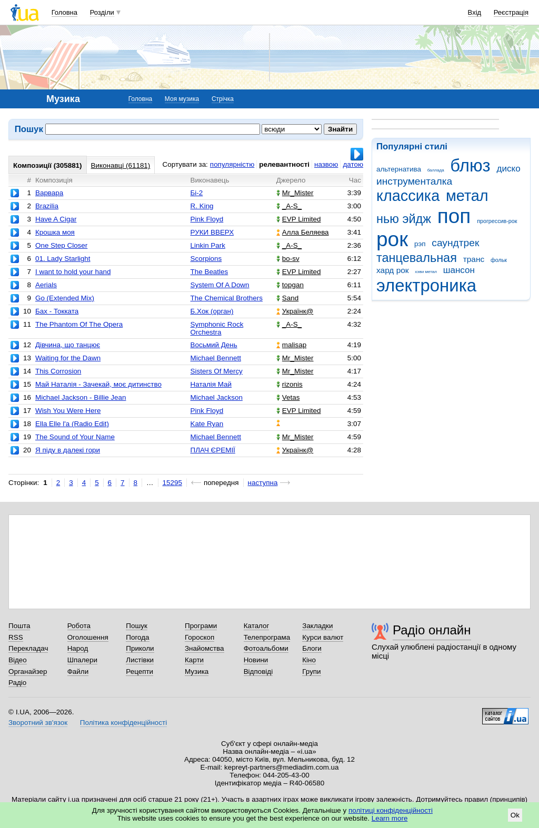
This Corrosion (58, 371)
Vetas (288, 397)
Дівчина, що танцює (67, 345)
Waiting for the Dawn (68, 358)
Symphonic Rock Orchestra (217, 328)
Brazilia (46, 206)
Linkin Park (208, 245)
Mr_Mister (295, 193)
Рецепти (139, 671)
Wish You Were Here (68, 411)
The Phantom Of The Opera (79, 324)
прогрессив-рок (497, 221)
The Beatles (209, 272)
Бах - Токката (56, 311)
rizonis (289, 384)
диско (508, 169)
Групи (311, 671)
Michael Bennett (216, 358)
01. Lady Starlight (63, 258)
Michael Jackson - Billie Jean (80, 397)
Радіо (17, 682)
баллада (435, 170)
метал (467, 195)
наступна (263, 483)
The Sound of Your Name (75, 437)
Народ (77, 648)
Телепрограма (267, 637)
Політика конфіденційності (123, 722)
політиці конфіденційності (390, 810)
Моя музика (182, 99)
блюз (470, 165)
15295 (172, 483)
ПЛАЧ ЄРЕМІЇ (213, 450)
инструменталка (414, 181)
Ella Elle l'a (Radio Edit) (72, 424)
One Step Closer (61, 245)
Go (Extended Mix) (64, 298)
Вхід (475, 12)
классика (408, 195)
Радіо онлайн (432, 630)
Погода (137, 637)
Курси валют (322, 637)
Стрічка (223, 99)
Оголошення (87, 637)
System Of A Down (220, 285)
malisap (291, 345)
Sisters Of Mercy (217, 371)
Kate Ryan (207, 424)
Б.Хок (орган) (212, 311)
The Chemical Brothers (227, 298)
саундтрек (455, 242)
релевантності (284, 164)
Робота (79, 626)
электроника (426, 285)
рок (392, 239)
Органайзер (27, 671)
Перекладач (28, 648)
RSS (15, 637)
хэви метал (426, 271)
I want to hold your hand (73, 272)
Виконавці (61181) (121, 165)
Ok (515, 815)
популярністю (232, 164)
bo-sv (288, 258)
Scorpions (206, 258)
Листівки (140, 660)
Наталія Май (211, 384)
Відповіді (258, 671)
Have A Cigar (55, 219)
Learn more (390, 818)
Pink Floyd (207, 219)
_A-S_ (289, 206)
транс (474, 259)
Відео (17, 660)
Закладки (317, 626)
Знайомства (204, 648)
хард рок (392, 270)
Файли (78, 671)
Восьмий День (214, 345)
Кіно (309, 660)
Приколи (140, 648)
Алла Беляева (302, 232)
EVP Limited (298, 219)
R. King (202, 206)
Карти (194, 660)
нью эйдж (403, 219)
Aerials (46, 285)
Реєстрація (511, 12)
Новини (256, 660)
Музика (196, 671)
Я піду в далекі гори (67, 450)
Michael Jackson (217, 397)
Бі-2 (197, 193)
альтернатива (398, 169)
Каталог (257, 626)
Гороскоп (199, 637)
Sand (287, 298)
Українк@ (294, 311)
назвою (326, 164)
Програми (201, 626)
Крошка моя (55, 232)
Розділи (102, 12)
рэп (420, 244)
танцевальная (416, 258)
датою (353, 164)
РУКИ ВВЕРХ (212, 232)
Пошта (19, 626)
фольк (499, 260)
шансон (459, 270)
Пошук (136, 626)
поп (454, 216)
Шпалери (82, 660)
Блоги (312, 648)
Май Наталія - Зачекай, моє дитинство (98, 384)
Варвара (49, 193)
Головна (64, 12)
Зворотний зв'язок (37, 722)
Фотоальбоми (266, 648)
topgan (290, 285)
